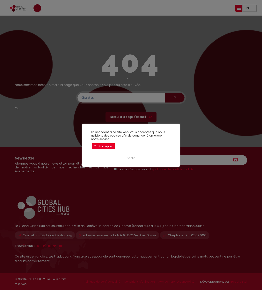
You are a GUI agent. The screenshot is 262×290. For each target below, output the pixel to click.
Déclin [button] (131, 158)
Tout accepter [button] (103, 146)
